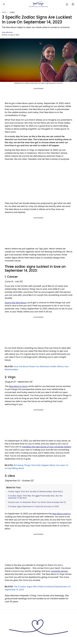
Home (4, 12)
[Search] (66, 4)
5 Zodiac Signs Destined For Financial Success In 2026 (33, 506)
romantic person (59, 571)
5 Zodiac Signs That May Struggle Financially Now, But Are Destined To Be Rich (35, 497)
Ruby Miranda (7, 32)
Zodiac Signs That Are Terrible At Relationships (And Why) (35, 491)
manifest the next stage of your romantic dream (46, 446)
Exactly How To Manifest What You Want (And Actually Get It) (37, 502)
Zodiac (12, 12)
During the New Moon (15, 302)
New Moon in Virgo (18, 386)
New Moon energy (61, 513)
